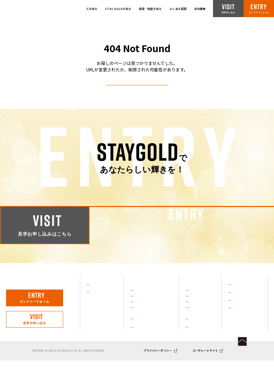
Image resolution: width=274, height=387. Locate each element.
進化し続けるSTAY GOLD (153, 322)
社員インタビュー (104, 300)
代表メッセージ (102, 308)
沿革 (138, 344)
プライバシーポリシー (157, 377)
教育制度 (196, 344)
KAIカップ (197, 314)
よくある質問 (178, 9)
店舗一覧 (239, 316)
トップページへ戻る (137, 92)
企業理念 (141, 352)
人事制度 (196, 352)
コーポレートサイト (205, 377)
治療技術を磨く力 (147, 307)
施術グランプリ (201, 307)
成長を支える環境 (147, 330)
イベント (196, 330)
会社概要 (200, 9)
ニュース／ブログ (245, 324)
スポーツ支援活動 (147, 314)
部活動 (194, 322)
